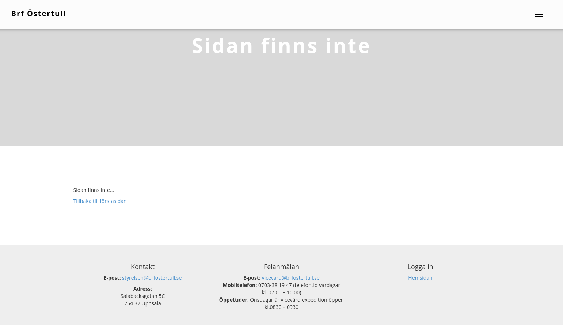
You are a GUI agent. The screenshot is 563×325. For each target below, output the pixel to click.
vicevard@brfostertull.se (291, 277)
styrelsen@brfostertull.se (152, 277)
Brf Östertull (39, 13)
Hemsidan (420, 277)
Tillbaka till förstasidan (100, 200)
